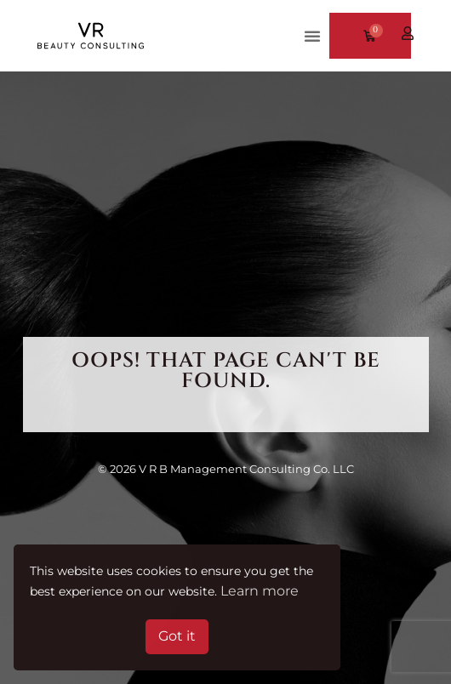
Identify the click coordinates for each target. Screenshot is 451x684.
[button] (312, 35)
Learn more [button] (259, 591)
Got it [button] (177, 636)
